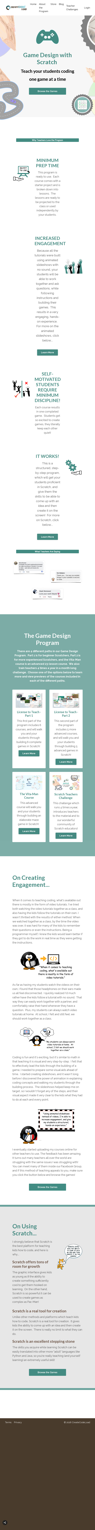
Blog (61, 4)
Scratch (17, 1330)
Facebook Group (29, 1248)
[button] (4, 1522)
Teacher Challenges (72, 8)
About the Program (43, 8)
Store (53, 4)
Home (33, 4)
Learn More (47, 362)
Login (87, 7)
